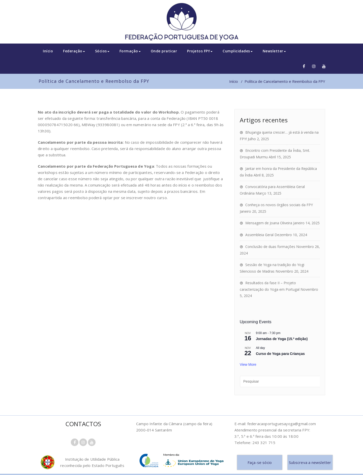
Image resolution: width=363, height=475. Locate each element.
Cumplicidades (238, 51)
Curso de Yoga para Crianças (280, 354)
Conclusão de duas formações (270, 246)
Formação (130, 51)
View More (248, 364)
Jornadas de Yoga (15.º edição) (282, 339)
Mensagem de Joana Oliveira (268, 223)
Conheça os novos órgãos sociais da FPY (279, 204)
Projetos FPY (200, 51)
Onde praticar (164, 51)
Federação (74, 51)
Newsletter (274, 51)
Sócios (102, 51)
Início (48, 51)
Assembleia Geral (259, 234)
